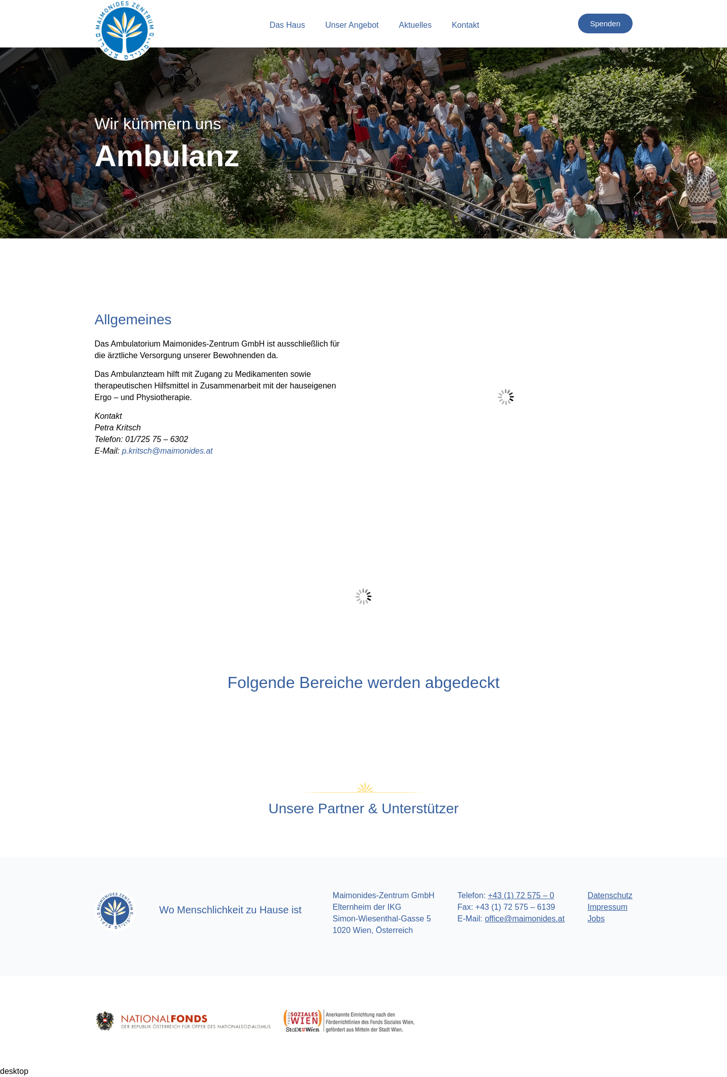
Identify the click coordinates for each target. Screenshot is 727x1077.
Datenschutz (610, 895)
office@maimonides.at (524, 918)
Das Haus (287, 25)
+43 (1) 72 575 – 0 (521, 895)
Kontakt (465, 25)
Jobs (596, 918)
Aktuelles (415, 25)
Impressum (608, 907)
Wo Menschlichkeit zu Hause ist (230, 909)
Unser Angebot (352, 25)
